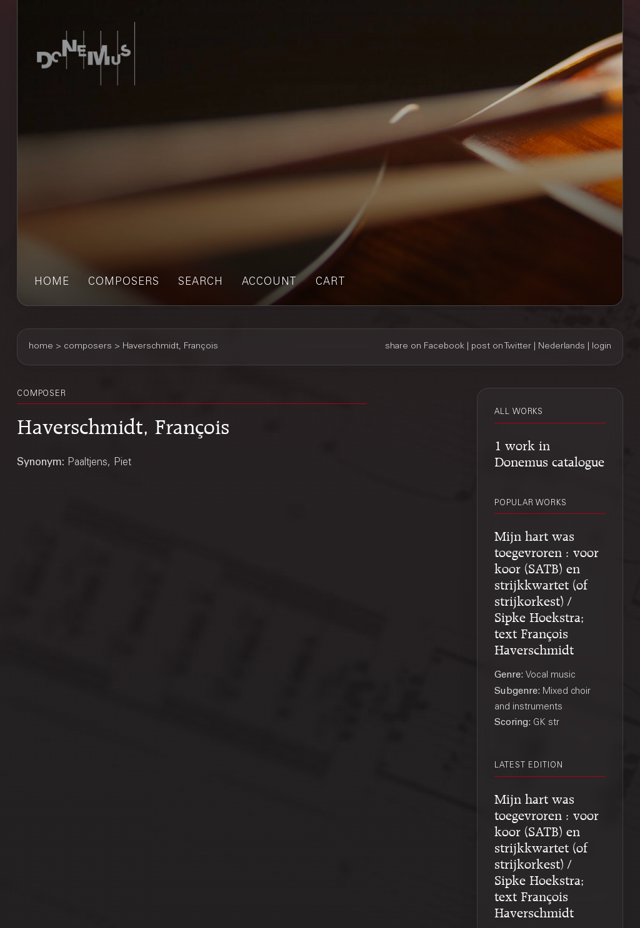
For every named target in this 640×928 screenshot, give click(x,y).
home (51, 282)
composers (123, 282)
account (269, 282)
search (200, 282)
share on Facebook (424, 346)
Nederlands (561, 346)
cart (331, 282)
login (601, 346)
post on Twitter (501, 346)
